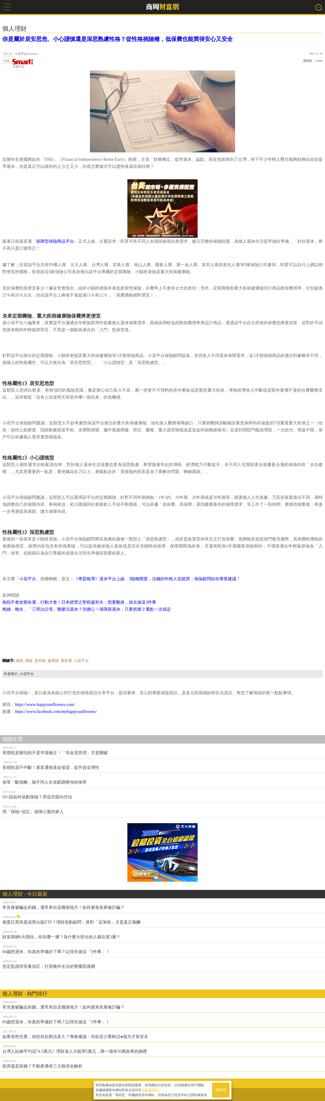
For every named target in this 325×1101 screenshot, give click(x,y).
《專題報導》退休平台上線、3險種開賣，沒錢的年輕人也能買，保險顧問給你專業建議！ (157, 578)
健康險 (53, 661)
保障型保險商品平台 (55, 241)
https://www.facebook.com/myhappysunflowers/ (56, 711)
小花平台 (22, 63)
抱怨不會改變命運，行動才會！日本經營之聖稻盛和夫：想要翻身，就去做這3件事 (79, 602)
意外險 (40, 661)
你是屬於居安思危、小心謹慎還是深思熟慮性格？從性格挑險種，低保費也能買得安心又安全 (117, 39)
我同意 (220, 1090)
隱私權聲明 (150, 1089)
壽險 (29, 661)
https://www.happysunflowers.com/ (45, 704)
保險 (19, 661)
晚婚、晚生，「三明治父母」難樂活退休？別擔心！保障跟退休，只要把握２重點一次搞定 (86, 609)
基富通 (66, 661)
